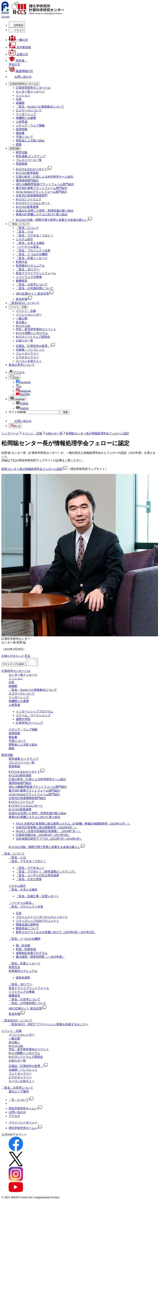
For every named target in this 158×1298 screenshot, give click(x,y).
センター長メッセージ (30, 91)
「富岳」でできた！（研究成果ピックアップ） (46, 871)
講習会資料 (23, 977)
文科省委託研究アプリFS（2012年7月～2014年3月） (49, 838)
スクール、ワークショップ (33, 715)
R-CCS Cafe (23, 325)
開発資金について (27, 928)
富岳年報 (24, 299)
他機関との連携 (26, 117)
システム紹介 (24, 239)
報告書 (20, 133)
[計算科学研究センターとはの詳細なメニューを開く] (24, 84)
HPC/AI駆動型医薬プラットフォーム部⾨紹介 (45, 184)
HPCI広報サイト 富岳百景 (35, 293)
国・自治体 (23, 945)
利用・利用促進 (26, 949)
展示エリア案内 (19, 1091)
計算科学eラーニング (29, 722)
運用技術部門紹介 (27, 180)
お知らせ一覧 (24, 340)
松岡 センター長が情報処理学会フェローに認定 (34, 469)
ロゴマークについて (29, 110)
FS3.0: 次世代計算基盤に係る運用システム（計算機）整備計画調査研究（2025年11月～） (73, 823)
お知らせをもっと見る (15, 655)
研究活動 (21, 152)
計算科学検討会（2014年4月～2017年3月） (43, 834)
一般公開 (21, 318)
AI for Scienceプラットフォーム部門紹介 (41, 191)
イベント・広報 (26, 310)
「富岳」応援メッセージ (32, 258)
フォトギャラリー (27, 353)
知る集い (21, 322)
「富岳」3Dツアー (28, 269)
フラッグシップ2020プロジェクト (37, 920)
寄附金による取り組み (30, 140)
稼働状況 (21, 280)
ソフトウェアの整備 (29, 276)
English (22, 408)
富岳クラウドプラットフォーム (36, 273)
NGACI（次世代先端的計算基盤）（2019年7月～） (48, 831)
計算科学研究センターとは (33, 87)
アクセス (17, 372)
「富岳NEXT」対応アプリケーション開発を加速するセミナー (48, 1024)
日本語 (22, 403)
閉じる (15, 425)
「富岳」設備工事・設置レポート (37, 896)
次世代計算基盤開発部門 (32, 195)
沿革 (19, 99)
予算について (24, 136)
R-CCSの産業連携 (27, 206)
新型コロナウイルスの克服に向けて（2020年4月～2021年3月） (56, 932)
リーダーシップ (26, 114)
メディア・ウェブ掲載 (30, 125)
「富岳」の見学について (32, 284)
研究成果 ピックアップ (30, 156)
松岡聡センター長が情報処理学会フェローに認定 (97, 433)
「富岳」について (27, 227)
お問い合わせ (20, 421)
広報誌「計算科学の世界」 (35, 345)
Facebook (23, 382)
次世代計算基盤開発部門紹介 (27, 798)
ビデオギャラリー (27, 357)
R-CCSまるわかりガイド (34, 169)
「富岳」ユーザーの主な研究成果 (37, 875)
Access (5, 16)
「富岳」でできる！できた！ (34, 235)
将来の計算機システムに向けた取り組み (42, 214)
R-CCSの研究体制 (27, 172)
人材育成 (21, 121)
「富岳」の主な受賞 (29, 879)
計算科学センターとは (15, 670)
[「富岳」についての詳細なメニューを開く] (19, 224)
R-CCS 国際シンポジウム (32, 333)
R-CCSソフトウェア (28, 199)
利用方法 (21, 261)
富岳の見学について (22, 364)
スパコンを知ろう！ (29, 361)
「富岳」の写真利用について (34, 288)
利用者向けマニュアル (30, 265)
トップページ (10, 433)
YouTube (23, 394)
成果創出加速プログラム (32, 953)
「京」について (21, 1099)
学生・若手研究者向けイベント (36, 329)
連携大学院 (23, 719)
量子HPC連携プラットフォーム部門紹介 (41, 188)
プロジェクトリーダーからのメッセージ (42, 917)
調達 (19, 144)
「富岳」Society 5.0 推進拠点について (40, 106)
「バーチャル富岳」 (29, 246)
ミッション (23, 95)
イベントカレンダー (29, 314)
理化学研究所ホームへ (25, 1108)
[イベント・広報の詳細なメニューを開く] (18, 307)
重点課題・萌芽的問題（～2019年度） (40, 956)
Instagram (23, 390)
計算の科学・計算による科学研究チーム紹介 (44, 176)
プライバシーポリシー (23, 1122)
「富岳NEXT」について (24, 302)
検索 (64, 412)
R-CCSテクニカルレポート (33, 203)
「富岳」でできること (30, 867)
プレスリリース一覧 (29, 160)
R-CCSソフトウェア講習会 (33, 336)
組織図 (20, 102)
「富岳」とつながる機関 (32, 254)
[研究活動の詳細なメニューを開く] (15, 148)
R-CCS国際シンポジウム (24, 1053)
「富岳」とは (24, 231)
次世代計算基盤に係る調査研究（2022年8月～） (47, 827)
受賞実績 (21, 163)
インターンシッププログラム (34, 711)
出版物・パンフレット (30, 349)
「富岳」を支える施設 (30, 243)
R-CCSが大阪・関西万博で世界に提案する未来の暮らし (54, 219)
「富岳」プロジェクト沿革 (33, 250)
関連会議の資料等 (27, 924)
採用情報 (21, 129)
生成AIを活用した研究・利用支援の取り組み (45, 210)
